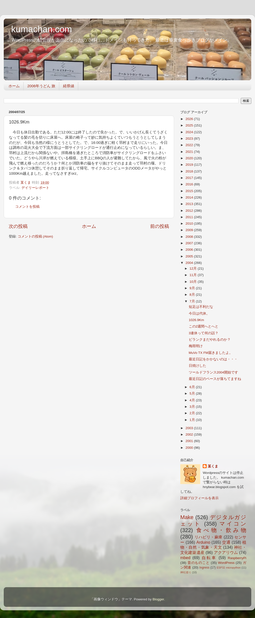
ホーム (14, 86)
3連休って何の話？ (204, 333)
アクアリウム (226, 552)
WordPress (226, 563)
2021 (190, 152)
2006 (190, 249)
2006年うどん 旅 (41, 86)
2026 (190, 119)
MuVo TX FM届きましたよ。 (211, 353)
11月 (194, 275)
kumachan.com (41, 29)
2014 (190, 197)
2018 (190, 171)
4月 (193, 400)
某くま (213, 466)
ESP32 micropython (229, 567)
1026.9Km (196, 320)
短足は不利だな (201, 307)
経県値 (68, 86)
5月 (193, 393)
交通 (226, 542)
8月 (193, 294)
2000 (190, 448)
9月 (193, 288)
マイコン (232, 524)
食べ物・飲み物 (221, 530)
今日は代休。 (199, 313)
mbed (185, 557)
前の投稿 (159, 226)
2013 (190, 204)
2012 (190, 210)
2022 (190, 145)
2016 (190, 184)
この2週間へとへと (204, 326)
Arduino (203, 542)
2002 (190, 434)
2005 (190, 256)
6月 (193, 387)
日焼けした (197, 366)
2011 (190, 217)
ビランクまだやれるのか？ (210, 339)
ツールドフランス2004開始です (213, 372)
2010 (190, 223)
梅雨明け (196, 346)
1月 (193, 420)
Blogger (158, 599)
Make (186, 517)
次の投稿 (18, 226)
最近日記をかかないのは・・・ (213, 359)
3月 (193, 407)
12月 (194, 268)
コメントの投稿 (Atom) (35, 236)
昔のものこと (199, 563)
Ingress (204, 567)
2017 (190, 178)
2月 (193, 413)
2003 (190, 428)
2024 (190, 132)
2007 (190, 243)
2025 (190, 125)
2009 (190, 230)
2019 (190, 164)
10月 (194, 282)
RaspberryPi (237, 558)
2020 (190, 158)
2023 (190, 138)
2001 (190, 441)
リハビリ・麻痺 (208, 537)
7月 (193, 301)
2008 (190, 237)
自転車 (209, 557)
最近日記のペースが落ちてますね (215, 379)
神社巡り (185, 572)
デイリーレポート (35, 188)
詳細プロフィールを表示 (199, 498)
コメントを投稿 (27, 206)
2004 (190, 263)
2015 (190, 191)
